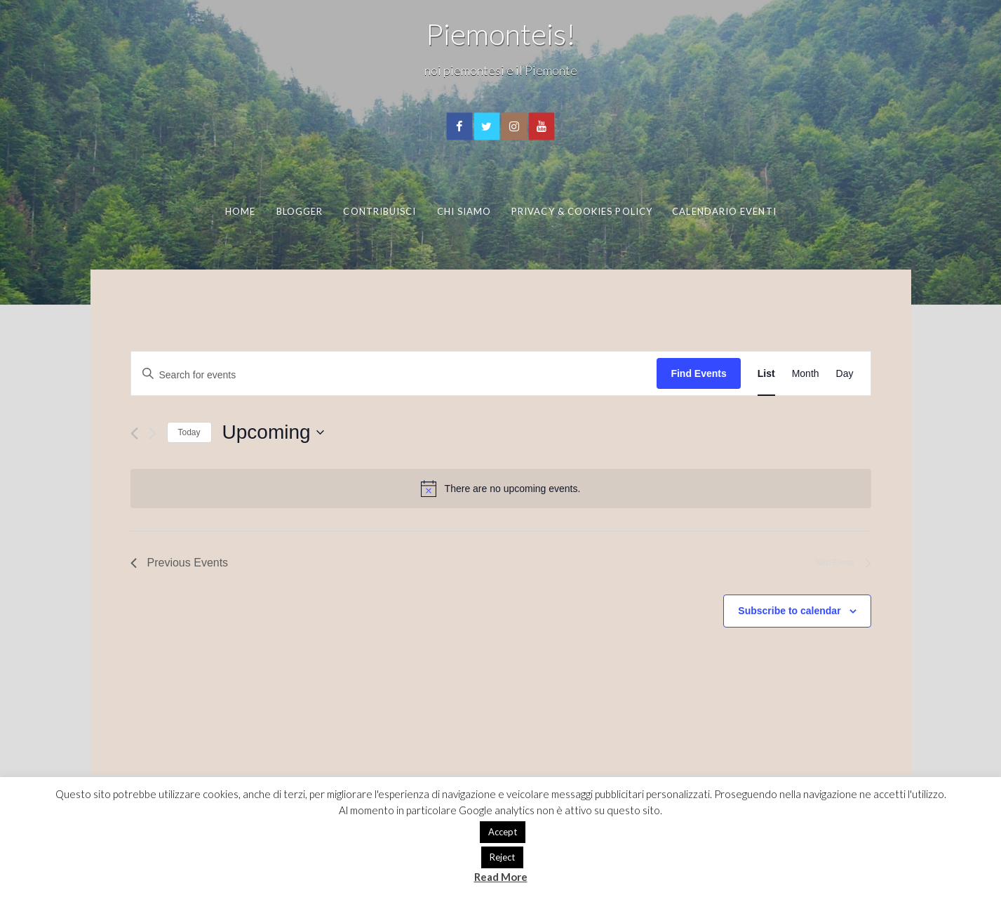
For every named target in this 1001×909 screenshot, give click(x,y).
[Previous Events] (134, 433)
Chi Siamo (464, 211)
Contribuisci (379, 211)
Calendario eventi (724, 211)
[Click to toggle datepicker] (273, 432)
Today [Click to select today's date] (189, 432)
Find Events (698, 373)
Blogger (299, 211)
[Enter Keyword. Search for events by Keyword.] (394, 374)
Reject (502, 857)
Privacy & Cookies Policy (581, 211)
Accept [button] (502, 831)
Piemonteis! (501, 33)
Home (240, 211)
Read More (501, 876)
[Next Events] (152, 433)
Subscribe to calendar (789, 610)
